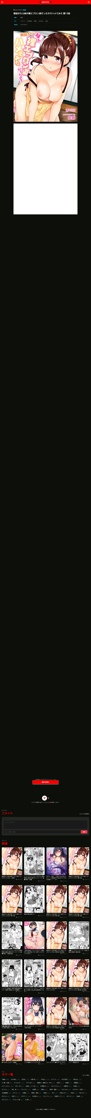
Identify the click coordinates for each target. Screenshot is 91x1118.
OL (55, 1093)
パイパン (48, 1096)
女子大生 (41, 21)
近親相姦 (7, 1093)
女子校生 (67, 1079)
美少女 (78, 1079)
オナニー (26, 1096)
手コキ (83, 1093)
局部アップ (60, 1096)
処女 (60, 1083)
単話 (35, 21)
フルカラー (20, 1083)
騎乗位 (78, 1083)
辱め (45, 1089)
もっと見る (86, 1075)
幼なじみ (65, 1093)
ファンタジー (8, 1086)
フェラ (56, 1079)
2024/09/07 (23, 24)
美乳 (77, 1086)
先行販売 (29, 21)
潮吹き (68, 1086)
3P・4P (20, 1086)
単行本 (35, 1079)
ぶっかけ (67, 1089)
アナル (6, 1089)
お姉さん (37, 1096)
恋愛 (36, 1089)
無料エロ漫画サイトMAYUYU (47, 1109)
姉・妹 (16, 1089)
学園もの (45, 1086)
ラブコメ (22, 21)
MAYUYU (45, 2)
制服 (69, 1083)
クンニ (17, 1093)
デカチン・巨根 (80, 1089)
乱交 (74, 1093)
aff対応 (16, 1079)
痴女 (47, 1093)
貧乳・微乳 (37, 1093)
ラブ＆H (31, 1083)
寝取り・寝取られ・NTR (46, 1083)
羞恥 (26, 1093)
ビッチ (71, 1096)
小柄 (29, 1099)
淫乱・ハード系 (33, 1086)
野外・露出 (55, 1089)
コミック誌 (18, 1099)
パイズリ (26, 1089)
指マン (16, 1096)
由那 (21, 17)
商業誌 (24, 10)
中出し (45, 1079)
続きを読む (45, 782)
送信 (84, 832)
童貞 (80, 1096)
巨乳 (46, 21)
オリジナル (57, 1086)
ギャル (6, 1096)
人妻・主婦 (7, 1083)
